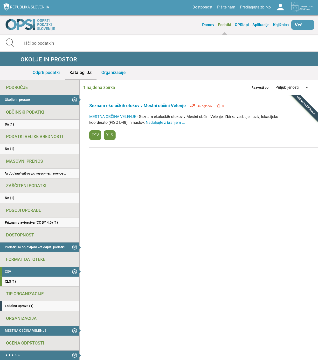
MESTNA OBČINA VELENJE (113, 116)
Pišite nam (226, 7)
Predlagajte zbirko (255, 7)
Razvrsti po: (260, 87)
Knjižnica (281, 24)
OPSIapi (242, 24)
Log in (280, 7)
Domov (208, 24)
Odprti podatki (46, 72)
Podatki (224, 24)
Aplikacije (261, 24)
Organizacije (113, 72)
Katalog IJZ (80, 72)
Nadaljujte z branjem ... (165, 122)
